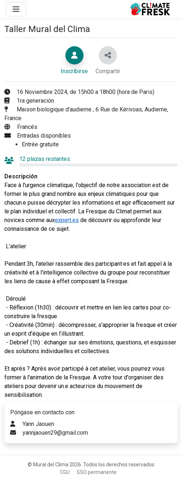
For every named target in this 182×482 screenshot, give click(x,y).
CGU (65, 472)
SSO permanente (97, 472)
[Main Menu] (16, 9)
